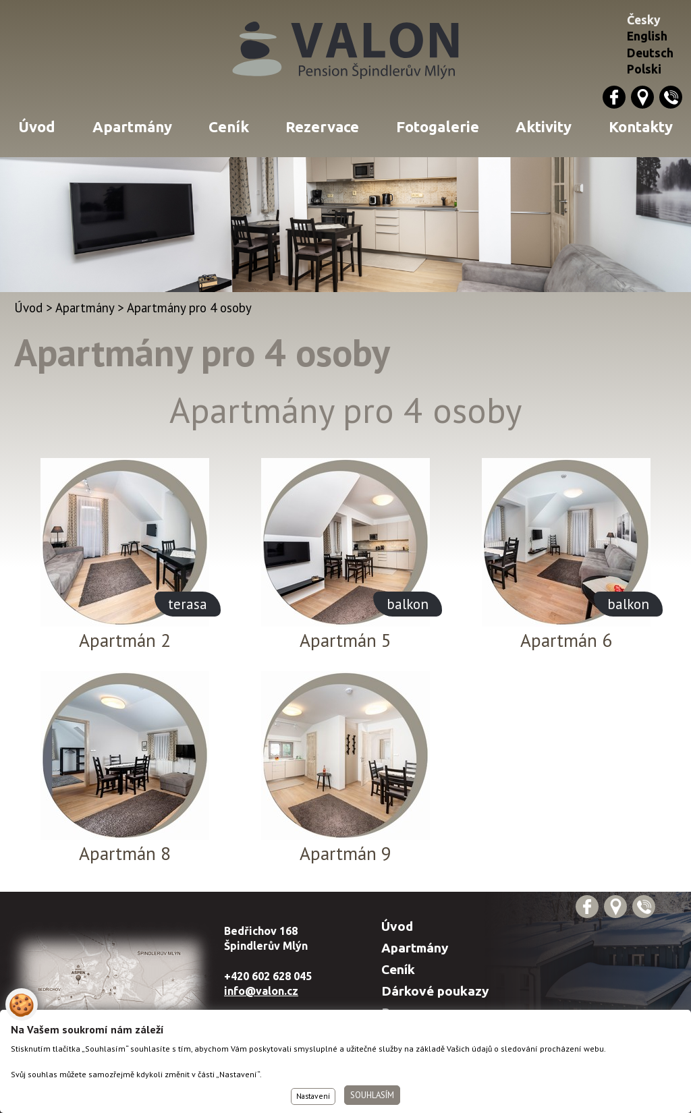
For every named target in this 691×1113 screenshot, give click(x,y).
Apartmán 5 (345, 640)
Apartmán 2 (125, 640)
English (647, 36)
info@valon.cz (261, 991)
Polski (644, 69)
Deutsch (650, 53)
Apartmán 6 (566, 640)
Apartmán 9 (345, 853)
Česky (644, 19)
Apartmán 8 (125, 853)
